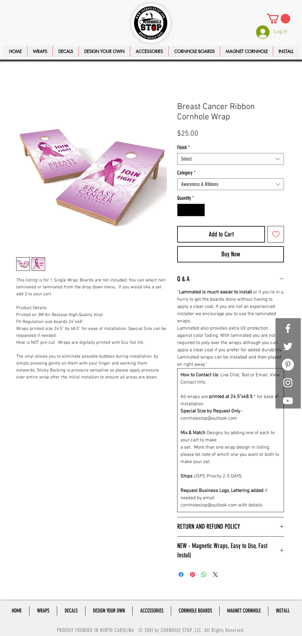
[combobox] (230, 159)
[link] (278, 18)
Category (186, 173)
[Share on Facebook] (181, 574)
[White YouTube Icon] (288, 401)
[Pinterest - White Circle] (288, 365)
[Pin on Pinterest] (192, 574)
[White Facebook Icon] (288, 328)
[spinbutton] (191, 210)
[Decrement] (182, 210)
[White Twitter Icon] (288, 346)
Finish (183, 147)
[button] (104, 51)
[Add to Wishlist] (275, 234)
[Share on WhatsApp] (204, 574)
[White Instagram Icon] (288, 383)
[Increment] (199, 210)
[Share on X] (215, 574)
